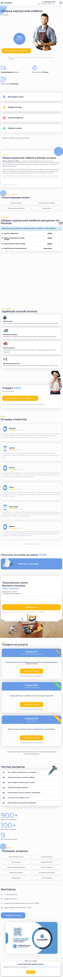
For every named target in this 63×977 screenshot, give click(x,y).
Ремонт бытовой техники (16, 856)
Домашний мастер (46, 862)
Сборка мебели (46, 208)
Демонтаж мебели (16, 203)
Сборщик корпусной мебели (16, 208)
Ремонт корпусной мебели (47, 203)
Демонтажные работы (16, 872)
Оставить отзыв (32, 544)
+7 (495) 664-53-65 (48, 2)
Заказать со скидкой (31, 704)
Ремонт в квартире (46, 867)
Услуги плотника (16, 862)
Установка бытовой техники (47, 872)
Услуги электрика (47, 878)
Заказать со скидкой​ (31, 671)
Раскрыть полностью (8, 184)
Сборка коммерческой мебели (16, 867)
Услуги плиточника (46, 856)
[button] (31, 777)
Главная (5, 138)
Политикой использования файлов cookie (44, 967)
